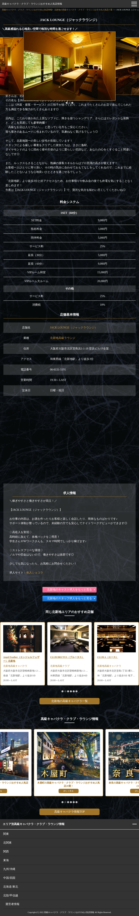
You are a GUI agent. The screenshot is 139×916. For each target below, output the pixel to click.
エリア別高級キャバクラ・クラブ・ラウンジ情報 (33, 824)
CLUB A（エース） (107, 657)
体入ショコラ (34, 572)
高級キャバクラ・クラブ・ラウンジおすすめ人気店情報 (32, 3)
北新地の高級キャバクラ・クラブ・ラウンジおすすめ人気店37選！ (84, 10)
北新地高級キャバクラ (15, 666)
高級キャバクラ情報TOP (69, 811)
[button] (67, 103)
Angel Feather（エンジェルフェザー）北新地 (21, 659)
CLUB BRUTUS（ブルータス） (67, 657)
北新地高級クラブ (60, 666)
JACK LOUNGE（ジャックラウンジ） (73, 327)
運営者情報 (12, 904)
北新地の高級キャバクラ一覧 (69, 701)
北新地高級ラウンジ (62, 337)
